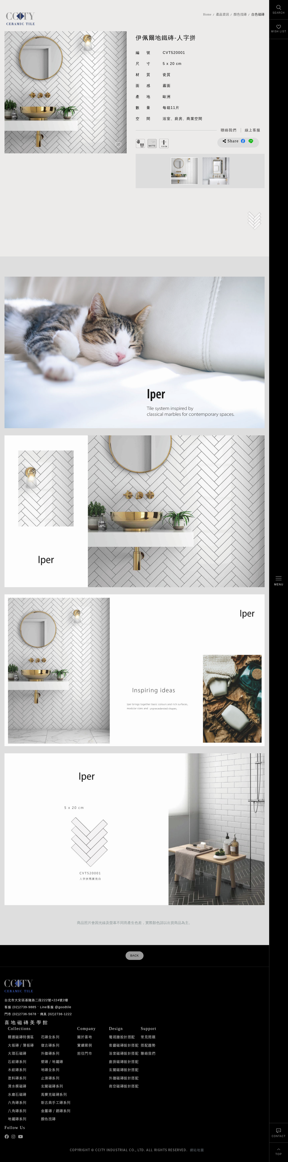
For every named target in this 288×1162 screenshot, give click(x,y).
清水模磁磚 (17, 1086)
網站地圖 (197, 1150)
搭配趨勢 (148, 1045)
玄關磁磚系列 (52, 1086)
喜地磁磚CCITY (20, 18)
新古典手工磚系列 (56, 1102)
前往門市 (84, 1053)
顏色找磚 (240, 14)
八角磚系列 (17, 1110)
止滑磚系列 (50, 1078)
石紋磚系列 (17, 1061)
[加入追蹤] (118, 145)
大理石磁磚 (17, 1053)
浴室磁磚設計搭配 (124, 1053)
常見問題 (148, 1036)
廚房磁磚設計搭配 (124, 1061)
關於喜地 (84, 1036)
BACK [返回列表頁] (134, 955)
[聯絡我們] (278, 1132)
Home (207, 14)
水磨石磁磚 (17, 1094)
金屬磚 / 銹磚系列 (56, 1110)
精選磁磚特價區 (21, 1036)
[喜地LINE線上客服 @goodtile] (253, 130)
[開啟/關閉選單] (278, 581)
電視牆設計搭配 (122, 1036)
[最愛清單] (278, 29)
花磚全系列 (50, 1036)
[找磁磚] (278, 10)
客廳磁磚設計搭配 (124, 1045)
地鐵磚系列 (17, 1118)
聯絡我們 (148, 1053)
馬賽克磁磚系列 (54, 1094)
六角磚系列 (17, 1102)
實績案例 (84, 1045)
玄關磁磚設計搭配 (124, 1069)
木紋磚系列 (17, 1069)
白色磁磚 (258, 14)
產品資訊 (222, 14)
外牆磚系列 (50, 1053)
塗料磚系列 (17, 1078)
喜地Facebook (6, 1136)
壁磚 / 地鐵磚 (52, 1061)
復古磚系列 (50, 1045)
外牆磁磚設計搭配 (124, 1078)
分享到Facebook (243, 141)
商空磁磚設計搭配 (124, 1086)
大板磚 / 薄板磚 (21, 1045)
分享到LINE (250, 141)
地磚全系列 (50, 1069)
